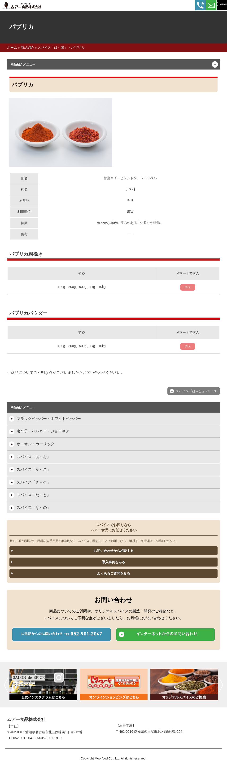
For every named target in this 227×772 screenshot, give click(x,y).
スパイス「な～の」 (34, 508)
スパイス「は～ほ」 (52, 47)
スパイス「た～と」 (34, 495)
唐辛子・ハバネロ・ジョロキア (43, 431)
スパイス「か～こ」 (34, 469)
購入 (188, 287)
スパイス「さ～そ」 (34, 482)
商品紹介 (27, 47)
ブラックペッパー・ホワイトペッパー (49, 419)
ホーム (12, 47)
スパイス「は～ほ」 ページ (196, 391)
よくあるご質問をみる (113, 573)
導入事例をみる (113, 562)
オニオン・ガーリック (35, 444)
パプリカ (77, 47)
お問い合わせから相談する (113, 551)
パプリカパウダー (28, 313)
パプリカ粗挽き (26, 254)
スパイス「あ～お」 (34, 457)
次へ (221, 685)
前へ (6, 685)
